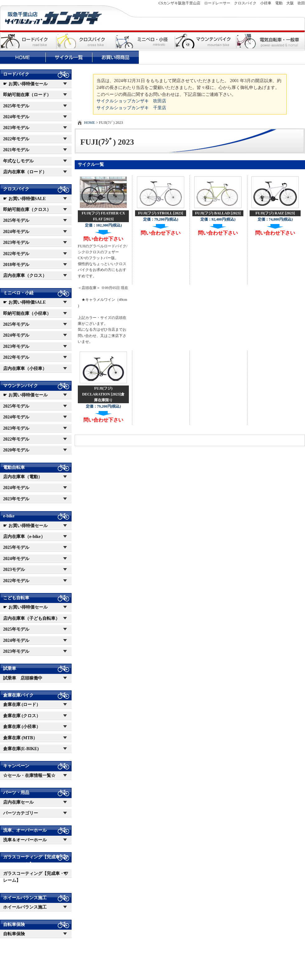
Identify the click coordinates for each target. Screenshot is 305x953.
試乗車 (9, 668)
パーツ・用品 (16, 792)
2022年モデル (16, 139)
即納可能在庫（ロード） (27, 94)
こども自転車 (16, 598)
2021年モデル (16, 149)
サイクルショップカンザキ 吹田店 (131, 100)
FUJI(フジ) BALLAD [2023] (218, 213)
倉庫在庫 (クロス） (21, 715)
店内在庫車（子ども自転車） (31, 618)
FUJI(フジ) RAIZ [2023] (275, 213)
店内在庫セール (18, 802)
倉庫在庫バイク (18, 695)
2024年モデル (16, 116)
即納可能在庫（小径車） (27, 313)
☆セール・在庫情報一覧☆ (29, 775)
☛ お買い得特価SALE (24, 198)
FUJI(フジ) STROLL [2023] (160, 213)
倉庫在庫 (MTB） (20, 738)
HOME (89, 122)
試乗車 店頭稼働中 (22, 678)
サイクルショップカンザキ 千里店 (131, 107)
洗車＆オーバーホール (25, 840)
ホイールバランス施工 (25, 897)
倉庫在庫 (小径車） (21, 726)
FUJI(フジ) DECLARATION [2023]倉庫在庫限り (103, 394)
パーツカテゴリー (20, 813)
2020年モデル (16, 450)
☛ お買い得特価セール (25, 84)
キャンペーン (16, 766)
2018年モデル (16, 264)
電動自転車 (14, 467)
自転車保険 (14, 924)
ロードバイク (16, 74)
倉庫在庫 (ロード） (21, 704)
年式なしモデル (18, 161)
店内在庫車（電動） (22, 476)
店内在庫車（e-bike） (24, 536)
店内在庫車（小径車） (25, 368)
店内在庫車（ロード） (25, 172)
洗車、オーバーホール (25, 830)
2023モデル (14, 569)
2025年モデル (16, 106)
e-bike (9, 516)
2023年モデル (16, 127)
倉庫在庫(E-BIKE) (21, 748)
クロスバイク (16, 189)
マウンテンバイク (20, 385)
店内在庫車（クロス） (25, 275)
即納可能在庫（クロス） (27, 209)
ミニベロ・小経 (18, 293)
